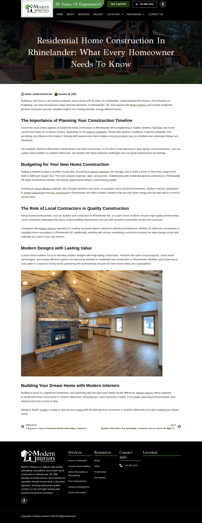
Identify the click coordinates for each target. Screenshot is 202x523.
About (70, 14)
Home (59, 14)
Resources (136, 14)
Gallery (98, 14)
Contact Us (156, 14)
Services (83, 14)
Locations (115, 14)
